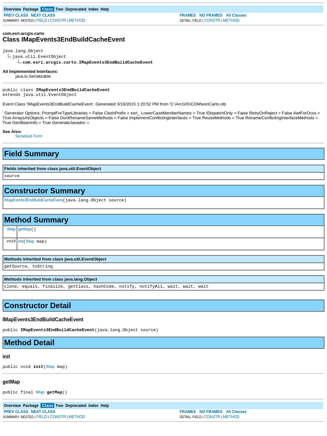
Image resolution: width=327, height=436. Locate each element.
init (20, 248)
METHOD (77, 20)
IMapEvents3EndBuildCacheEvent (33, 205)
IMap (11, 234)
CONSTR (58, 20)
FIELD (41, 20)
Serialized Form (28, 139)
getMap (24, 235)
